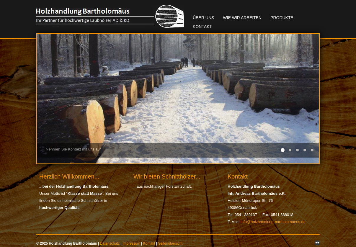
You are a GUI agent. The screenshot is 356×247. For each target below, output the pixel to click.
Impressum (131, 243)
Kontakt (202, 26)
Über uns (203, 17)
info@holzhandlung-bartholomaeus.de (273, 222)
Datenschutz (110, 243)
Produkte (281, 17)
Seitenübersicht (170, 243)
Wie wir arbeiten (242, 17)
